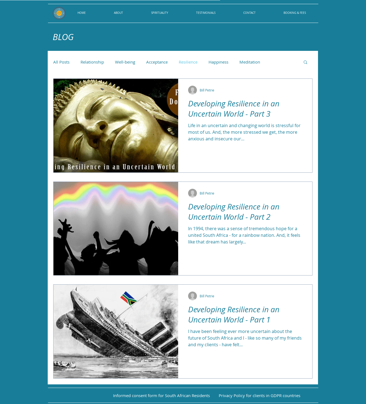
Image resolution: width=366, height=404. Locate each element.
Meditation (249, 62)
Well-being (125, 62)
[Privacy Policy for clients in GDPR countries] (259, 395)
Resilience (188, 62)
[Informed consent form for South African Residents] (161, 395)
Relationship (92, 62)
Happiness (218, 62)
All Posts (61, 62)
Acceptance (157, 62)
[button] (305, 62)
